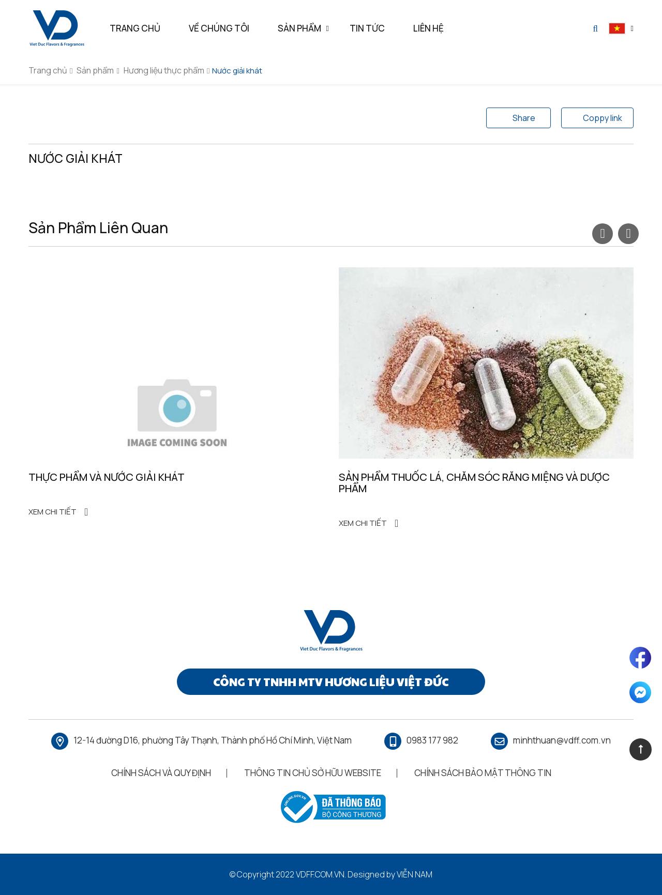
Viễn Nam (414, 874)
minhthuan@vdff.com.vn (562, 740)
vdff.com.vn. (321, 874)
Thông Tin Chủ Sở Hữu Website (312, 773)
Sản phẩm (95, 70)
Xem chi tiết (58, 512)
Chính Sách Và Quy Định (161, 773)
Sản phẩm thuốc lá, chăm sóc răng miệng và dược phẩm (474, 482)
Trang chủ (47, 70)
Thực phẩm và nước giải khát (106, 477)
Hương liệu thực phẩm (164, 70)
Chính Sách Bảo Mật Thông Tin (482, 773)
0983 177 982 (432, 740)
